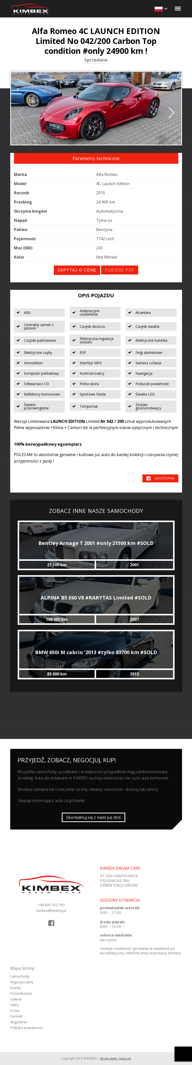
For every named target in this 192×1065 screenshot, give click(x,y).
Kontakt (16, 1016)
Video (14, 1004)
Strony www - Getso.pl (115, 1058)
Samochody (19, 976)
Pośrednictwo (21, 993)
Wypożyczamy (21, 982)
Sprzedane (96, 60)
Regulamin (18, 1022)
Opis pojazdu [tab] (96, 295)
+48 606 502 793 (51, 904)
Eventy (15, 987)
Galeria (15, 999)
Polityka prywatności (26, 1027)
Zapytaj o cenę (77, 270)
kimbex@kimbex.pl (51, 910)
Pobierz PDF (119, 270)
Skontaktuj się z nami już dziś (93, 817)
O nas (15, 1010)
